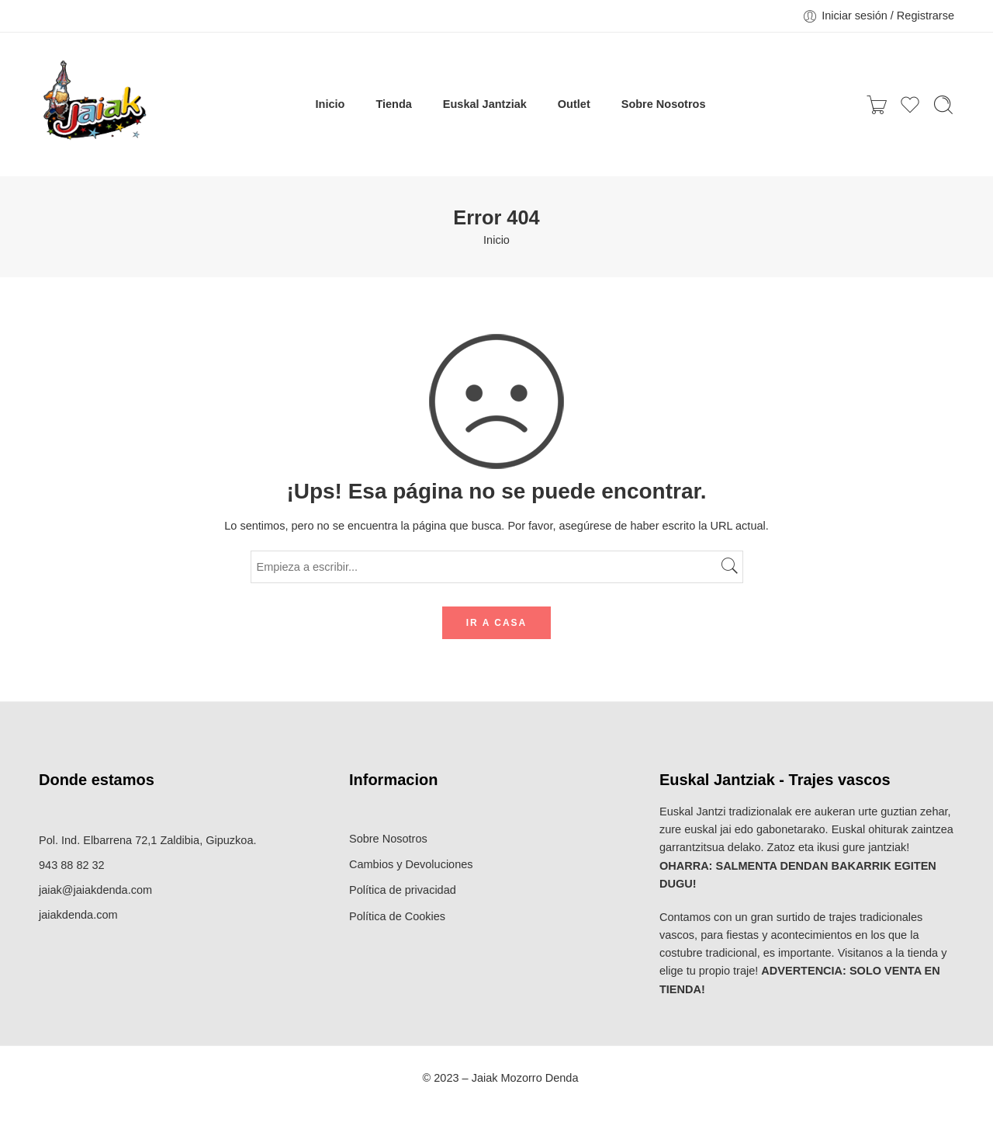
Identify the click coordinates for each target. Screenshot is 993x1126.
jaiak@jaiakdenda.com (95, 890)
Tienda (393, 104)
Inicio (330, 104)
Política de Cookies (397, 916)
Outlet (574, 104)
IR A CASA (496, 622)
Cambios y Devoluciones (411, 864)
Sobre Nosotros (663, 104)
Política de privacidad (402, 890)
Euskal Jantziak (485, 104)
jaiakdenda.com (78, 915)
